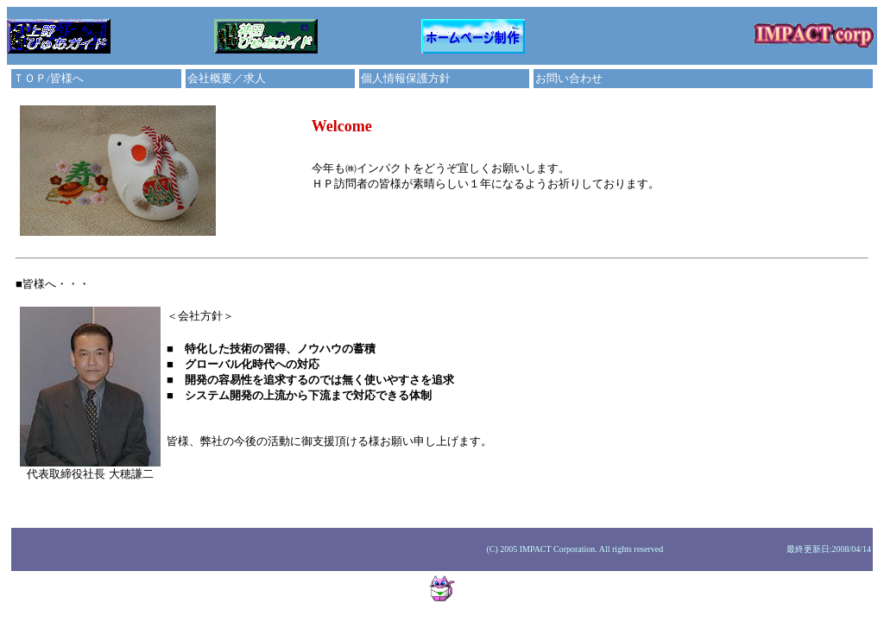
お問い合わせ (569, 78)
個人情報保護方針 (406, 78)
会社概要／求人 (226, 78)
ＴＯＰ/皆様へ (48, 78)
